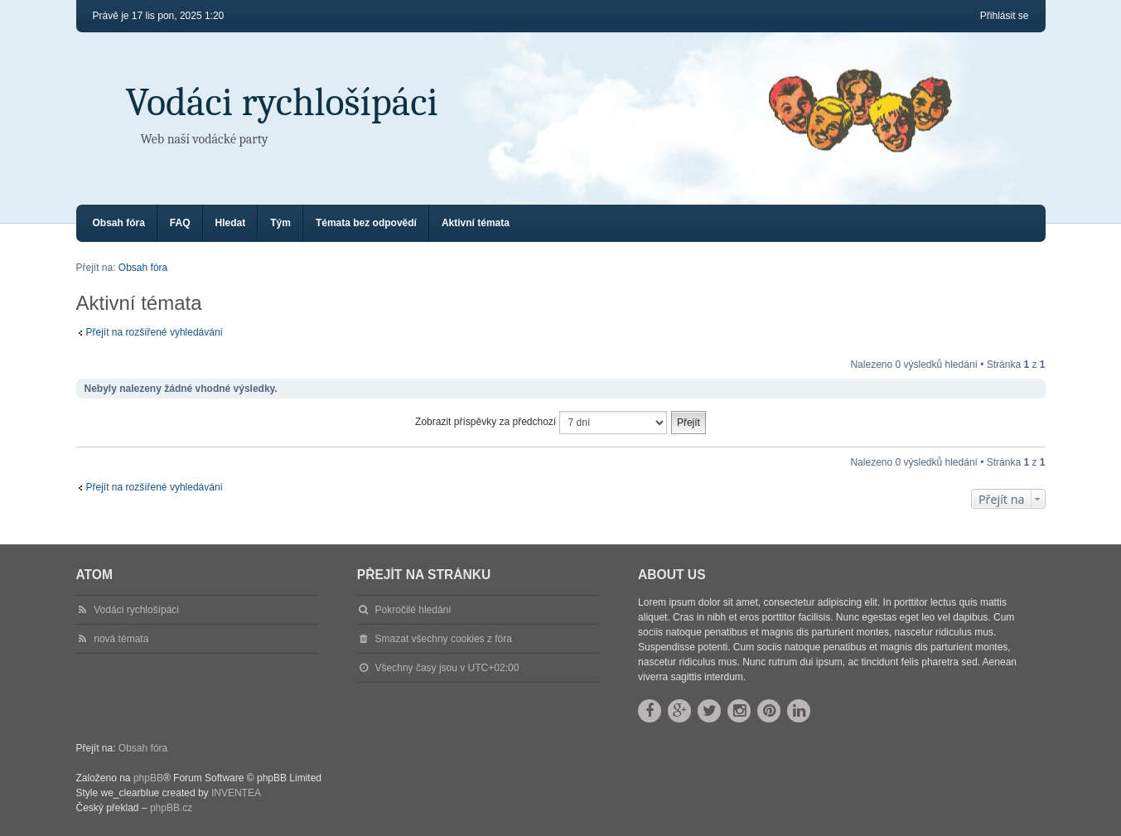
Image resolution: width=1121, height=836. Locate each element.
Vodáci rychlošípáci (282, 102)
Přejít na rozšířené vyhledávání (154, 332)
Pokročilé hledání (413, 610)
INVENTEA (236, 793)
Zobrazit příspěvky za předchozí (540, 422)
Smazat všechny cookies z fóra (443, 639)
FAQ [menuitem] (180, 223)
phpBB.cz (171, 808)
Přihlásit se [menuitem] (1004, 16)
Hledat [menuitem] (230, 223)
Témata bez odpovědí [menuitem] (366, 223)
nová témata (121, 639)
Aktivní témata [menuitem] (476, 223)
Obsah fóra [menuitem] (119, 223)
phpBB (148, 778)
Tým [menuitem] (280, 223)
